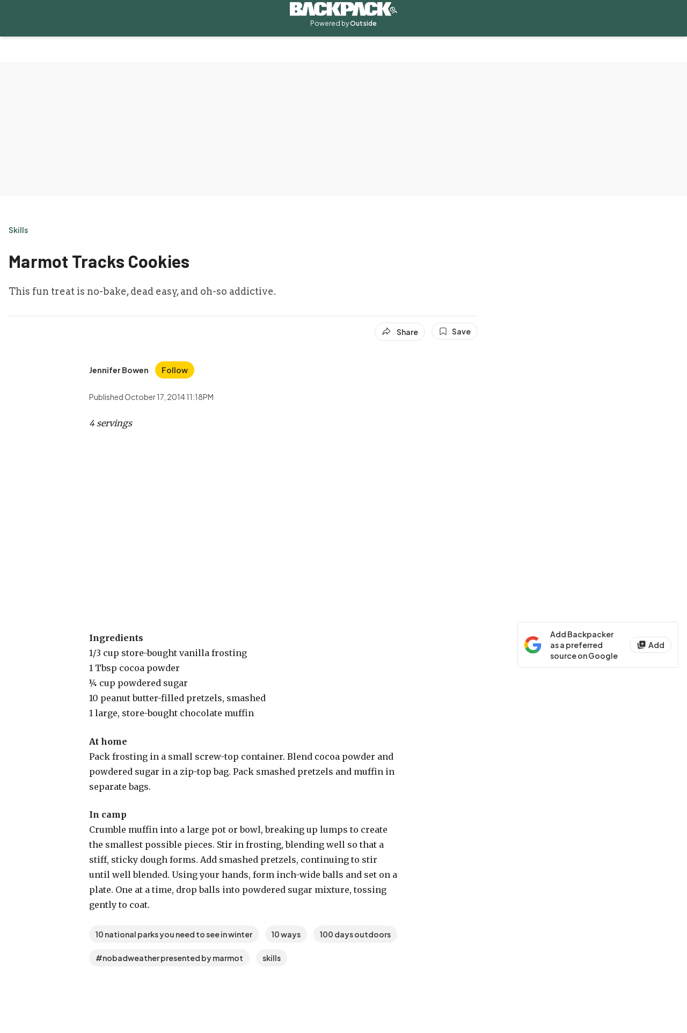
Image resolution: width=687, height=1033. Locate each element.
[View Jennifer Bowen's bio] (119, 370)
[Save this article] (455, 331)
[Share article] (400, 332)
